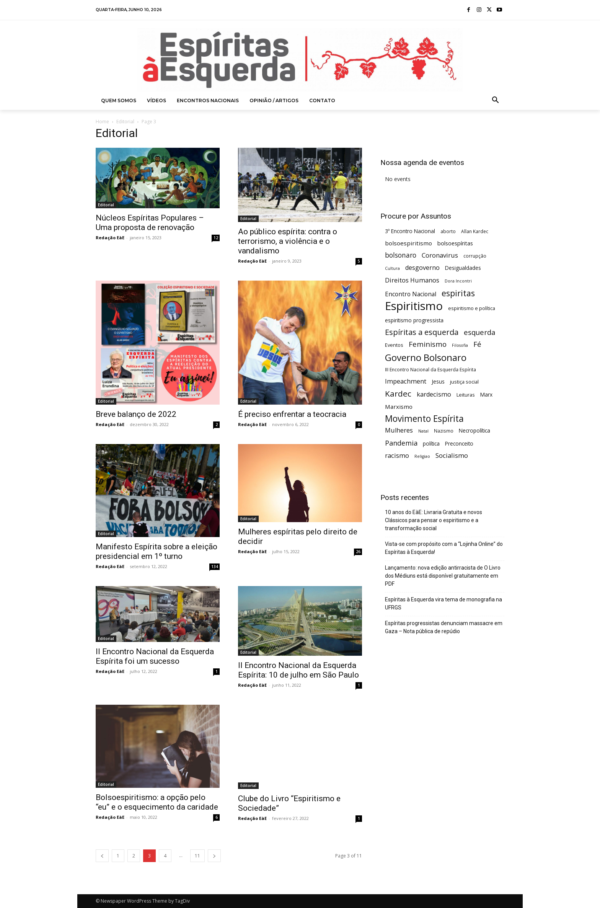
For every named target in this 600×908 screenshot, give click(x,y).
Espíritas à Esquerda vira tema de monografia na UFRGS (443, 603)
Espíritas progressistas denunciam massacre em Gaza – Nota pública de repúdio (443, 627)
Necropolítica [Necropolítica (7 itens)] (474, 430)
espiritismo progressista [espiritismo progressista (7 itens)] (414, 320)
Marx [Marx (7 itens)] (486, 394)
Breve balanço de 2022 (136, 414)
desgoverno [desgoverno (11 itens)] (422, 268)
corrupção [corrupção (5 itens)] (474, 256)
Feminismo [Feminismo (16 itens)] (428, 344)
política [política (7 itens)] (431, 443)
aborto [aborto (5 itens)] (448, 231)
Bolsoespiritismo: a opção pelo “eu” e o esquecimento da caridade (157, 802)
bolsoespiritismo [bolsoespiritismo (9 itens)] (408, 243)
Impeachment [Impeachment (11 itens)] (405, 381)
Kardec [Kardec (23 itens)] (398, 394)
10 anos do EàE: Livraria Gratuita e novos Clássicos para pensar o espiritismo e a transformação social (433, 520)
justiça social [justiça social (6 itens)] (464, 381)
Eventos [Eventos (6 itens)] (394, 344)
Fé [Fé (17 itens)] (477, 344)
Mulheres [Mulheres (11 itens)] (399, 430)
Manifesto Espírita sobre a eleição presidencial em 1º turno (156, 551)
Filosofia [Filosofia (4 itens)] (460, 345)
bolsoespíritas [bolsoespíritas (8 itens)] (455, 243)
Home (102, 121)
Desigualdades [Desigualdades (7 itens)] (463, 267)
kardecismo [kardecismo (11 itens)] (434, 394)
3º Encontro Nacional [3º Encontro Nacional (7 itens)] (410, 231)
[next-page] (214, 855)
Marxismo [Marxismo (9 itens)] (398, 406)
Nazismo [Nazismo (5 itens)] (443, 431)
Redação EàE (110, 237)
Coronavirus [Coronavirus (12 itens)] (440, 255)
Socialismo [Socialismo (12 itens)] (451, 455)
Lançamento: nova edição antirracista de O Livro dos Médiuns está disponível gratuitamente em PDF (443, 576)
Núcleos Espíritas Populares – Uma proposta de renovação (150, 222)
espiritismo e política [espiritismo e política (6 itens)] (471, 308)
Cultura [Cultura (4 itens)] (392, 268)
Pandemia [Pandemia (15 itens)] (401, 443)
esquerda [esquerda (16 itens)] (480, 332)
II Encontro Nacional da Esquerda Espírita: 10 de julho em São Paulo (298, 670)
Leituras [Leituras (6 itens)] (466, 394)
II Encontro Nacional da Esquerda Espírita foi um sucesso (155, 656)
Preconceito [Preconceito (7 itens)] (459, 443)
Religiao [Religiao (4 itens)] (422, 456)
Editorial (125, 121)
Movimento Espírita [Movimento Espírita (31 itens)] (424, 419)
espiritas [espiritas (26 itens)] (458, 293)
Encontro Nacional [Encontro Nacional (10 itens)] (410, 294)
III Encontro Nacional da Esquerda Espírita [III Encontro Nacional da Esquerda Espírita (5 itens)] (430, 369)
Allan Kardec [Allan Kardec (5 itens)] (474, 231)
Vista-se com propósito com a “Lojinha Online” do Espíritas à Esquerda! (444, 548)
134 (214, 566)
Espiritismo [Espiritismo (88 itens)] (414, 306)
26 (358, 551)
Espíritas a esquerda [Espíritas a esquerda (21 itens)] (421, 332)
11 (197, 855)
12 (216, 237)
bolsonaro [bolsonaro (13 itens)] (400, 255)
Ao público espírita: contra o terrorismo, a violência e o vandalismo (287, 241)
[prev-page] (102, 855)
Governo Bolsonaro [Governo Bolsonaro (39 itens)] (425, 357)
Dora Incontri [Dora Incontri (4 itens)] (458, 281)
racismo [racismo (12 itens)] (397, 455)
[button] (495, 100)
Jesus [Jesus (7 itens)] (438, 381)
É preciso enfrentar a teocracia (292, 414)
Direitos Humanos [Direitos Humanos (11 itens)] (412, 280)
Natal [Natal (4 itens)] (423, 431)
